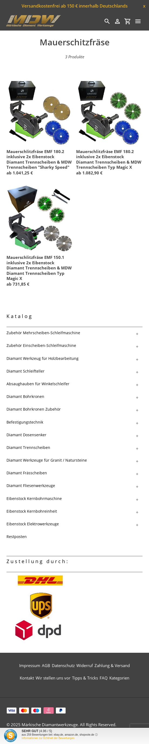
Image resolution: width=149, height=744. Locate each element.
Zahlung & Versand (112, 665)
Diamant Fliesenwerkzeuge (30, 485)
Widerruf (84, 665)
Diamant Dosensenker (26, 434)
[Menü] (138, 21)
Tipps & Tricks (85, 678)
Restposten (16, 536)
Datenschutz (63, 665)
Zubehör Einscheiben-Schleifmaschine (41, 345)
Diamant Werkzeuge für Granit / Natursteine (46, 460)
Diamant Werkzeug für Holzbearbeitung (42, 358)
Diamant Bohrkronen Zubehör (33, 409)
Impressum (29, 665)
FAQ (104, 678)
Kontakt (27, 678)
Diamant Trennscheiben (28, 447)
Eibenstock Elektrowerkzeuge (32, 523)
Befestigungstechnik (24, 422)
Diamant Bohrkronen (25, 396)
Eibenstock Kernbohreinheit (31, 511)
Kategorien (119, 678)
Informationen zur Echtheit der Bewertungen (48, 738)
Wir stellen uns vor (53, 678)
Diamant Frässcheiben (26, 472)
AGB (46, 665)
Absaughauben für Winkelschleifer (37, 383)
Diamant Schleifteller (25, 371)
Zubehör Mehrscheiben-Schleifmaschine (43, 332)
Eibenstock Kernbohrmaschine (34, 498)
